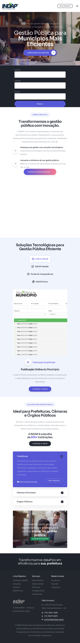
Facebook (55, 580)
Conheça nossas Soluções (39, 172)
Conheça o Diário (40, 389)
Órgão (17, 91)
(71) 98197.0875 (51, 616)
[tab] (40, 259)
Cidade (17, 80)
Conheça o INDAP (40, 444)
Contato (16, 587)
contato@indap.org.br (54, 619)
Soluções (17, 583)
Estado (17, 69)
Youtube (54, 583)
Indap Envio (37, 594)
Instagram (55, 587)
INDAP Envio (18, 590)
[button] (44, 61)
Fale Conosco (65, 6)
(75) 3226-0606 (51, 612)
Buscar (40, 104)
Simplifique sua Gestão (41, 53)
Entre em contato (40, 539)
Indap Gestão (38, 583)
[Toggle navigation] (77, 6)
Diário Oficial (37, 580)
